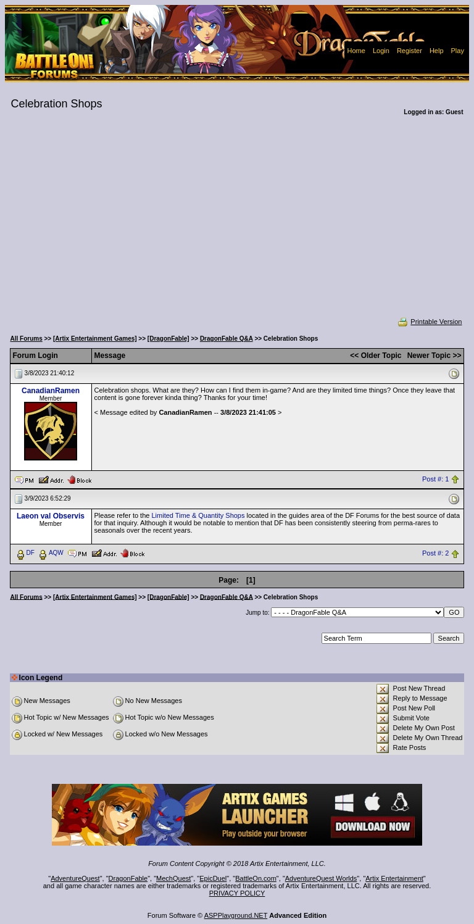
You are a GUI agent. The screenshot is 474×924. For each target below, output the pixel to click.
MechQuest (173, 878)
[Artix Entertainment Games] (95, 338)
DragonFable (128, 878)
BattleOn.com (255, 878)
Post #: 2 (435, 553)
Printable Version (429, 321)
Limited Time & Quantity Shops (197, 515)
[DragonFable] (168, 338)
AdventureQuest (75, 878)
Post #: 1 (435, 479)
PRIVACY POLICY (237, 893)
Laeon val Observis (51, 516)
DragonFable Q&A (226, 338)
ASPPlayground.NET (236, 915)
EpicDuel (213, 878)
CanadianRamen (51, 390)
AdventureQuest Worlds (321, 878)
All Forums (26, 338)
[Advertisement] (237, 224)
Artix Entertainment (394, 878)
